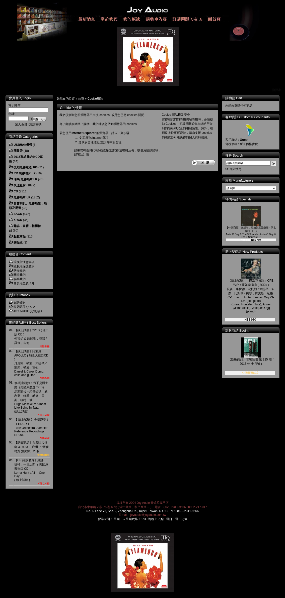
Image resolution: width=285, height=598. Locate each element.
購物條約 (20, 270)
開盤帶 (18, 151)
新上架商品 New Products (244, 252)
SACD (18, 214)
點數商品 (20, 236)
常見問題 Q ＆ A (24, 307)
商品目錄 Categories (23, 137)
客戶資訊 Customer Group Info (247, 117)
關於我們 (20, 275)
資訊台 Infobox (19, 295)
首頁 (81, 98)
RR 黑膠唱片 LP (24, 173)
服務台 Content (20, 254)
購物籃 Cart (233, 98)
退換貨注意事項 (24, 262)
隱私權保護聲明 (24, 266)
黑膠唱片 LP (22, 197)
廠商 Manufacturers (239, 180)
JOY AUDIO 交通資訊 (27, 311)
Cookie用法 (95, 98)
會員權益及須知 (24, 283)
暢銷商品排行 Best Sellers (28, 322)
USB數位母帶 (23, 145)
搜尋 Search (234, 155)
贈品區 (18, 242)
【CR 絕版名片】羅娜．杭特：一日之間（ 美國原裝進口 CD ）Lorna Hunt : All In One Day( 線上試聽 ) (31, 470)
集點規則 (19, 302)
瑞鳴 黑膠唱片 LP (25, 179)
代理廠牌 (20, 185)
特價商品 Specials (238, 199)
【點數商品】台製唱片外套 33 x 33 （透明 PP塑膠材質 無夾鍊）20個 (31, 447)
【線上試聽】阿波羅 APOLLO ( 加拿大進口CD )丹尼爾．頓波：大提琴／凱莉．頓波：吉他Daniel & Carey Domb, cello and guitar (31, 363)
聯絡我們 (20, 279)
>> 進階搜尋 (233, 169)
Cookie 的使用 (71, 108)
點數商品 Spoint (236, 330)
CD (16, 191)
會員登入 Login (20, 98)
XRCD (18, 220)
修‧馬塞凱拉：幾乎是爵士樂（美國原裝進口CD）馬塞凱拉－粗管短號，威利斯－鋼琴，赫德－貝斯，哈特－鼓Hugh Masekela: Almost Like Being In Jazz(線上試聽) (31, 397)
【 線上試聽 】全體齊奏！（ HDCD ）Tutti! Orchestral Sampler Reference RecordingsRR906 (31, 427)
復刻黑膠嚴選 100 (25, 167)
